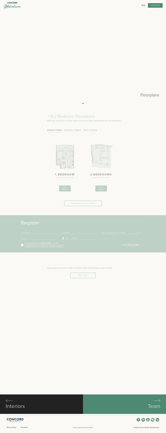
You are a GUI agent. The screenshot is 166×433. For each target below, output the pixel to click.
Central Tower (42, 166)
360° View (83, 385)
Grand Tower (24, 166)
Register (155, 5)
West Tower (60, 166)
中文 (143, 5)
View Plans (49, 224)
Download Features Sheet (83, 239)
